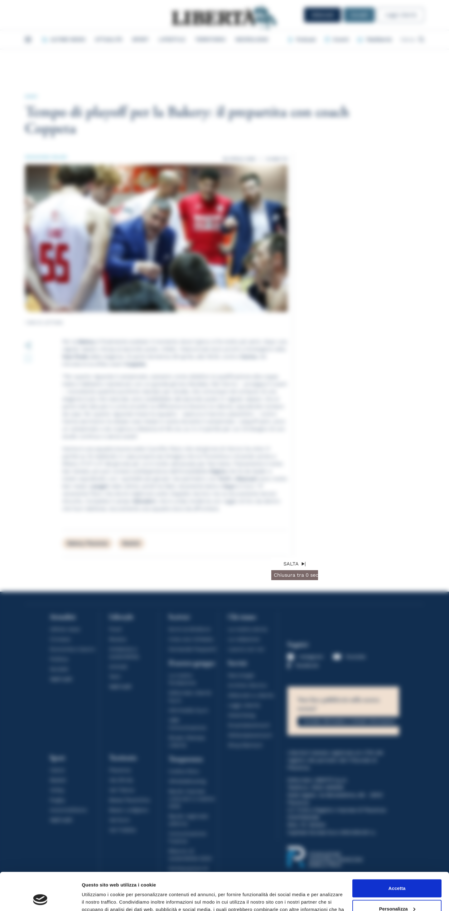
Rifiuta (396, 893)
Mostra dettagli (98, 898)
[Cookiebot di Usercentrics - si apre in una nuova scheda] (40, 899)
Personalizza (397, 873)
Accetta (397, 853)
